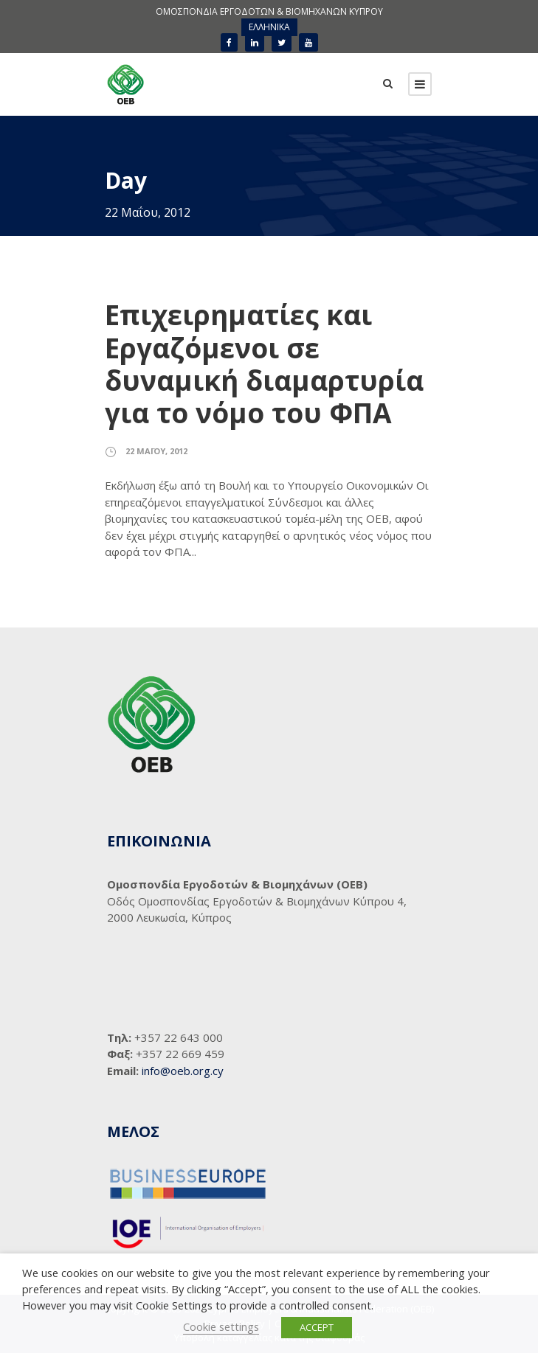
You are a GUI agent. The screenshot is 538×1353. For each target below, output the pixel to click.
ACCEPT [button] (317, 1327)
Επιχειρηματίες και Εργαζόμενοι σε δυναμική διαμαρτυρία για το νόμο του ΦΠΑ (264, 363)
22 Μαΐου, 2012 (156, 450)
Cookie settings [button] (221, 1326)
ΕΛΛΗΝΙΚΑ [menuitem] (269, 27)
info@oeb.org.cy (183, 1070)
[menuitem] (269, 27)
